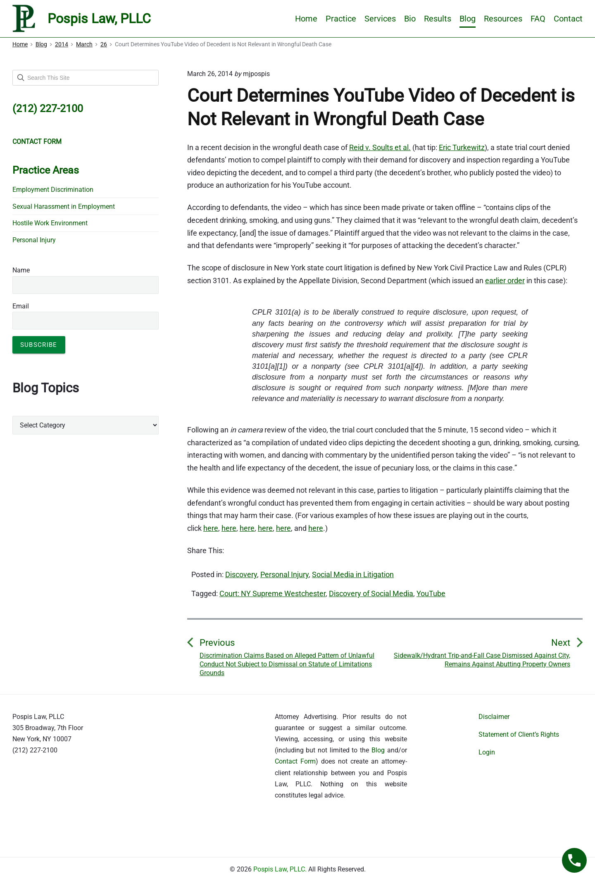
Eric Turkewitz (462, 147)
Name (21, 270)
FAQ (538, 19)
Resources (503, 19)
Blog (467, 19)
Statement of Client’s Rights (518, 734)
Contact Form (295, 761)
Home (306, 19)
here (210, 528)
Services (380, 19)
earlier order (505, 280)
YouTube (430, 593)
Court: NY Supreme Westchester (272, 593)
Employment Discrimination (52, 189)
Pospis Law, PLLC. (280, 869)
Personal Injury (284, 574)
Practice (341, 19)
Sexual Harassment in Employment (63, 206)
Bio (410, 19)
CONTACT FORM (37, 142)
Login (486, 752)
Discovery (241, 574)
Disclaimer (493, 717)
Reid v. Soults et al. (380, 147)
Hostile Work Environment (50, 223)
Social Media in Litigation (353, 574)
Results (437, 19)
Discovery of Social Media (371, 593)
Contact (568, 19)
